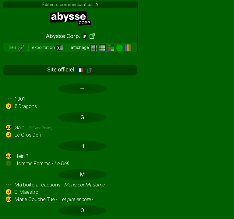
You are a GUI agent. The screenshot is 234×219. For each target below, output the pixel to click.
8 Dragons (26, 106)
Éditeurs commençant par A (70, 4)
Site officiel (69, 69)
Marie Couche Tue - (54, 199)
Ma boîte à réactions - (60, 185)
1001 (20, 99)
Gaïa (33, 127)
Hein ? (21, 156)
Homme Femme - (42, 163)
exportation (47, 47)
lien (17, 47)
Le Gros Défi (28, 135)
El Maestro (26, 192)
